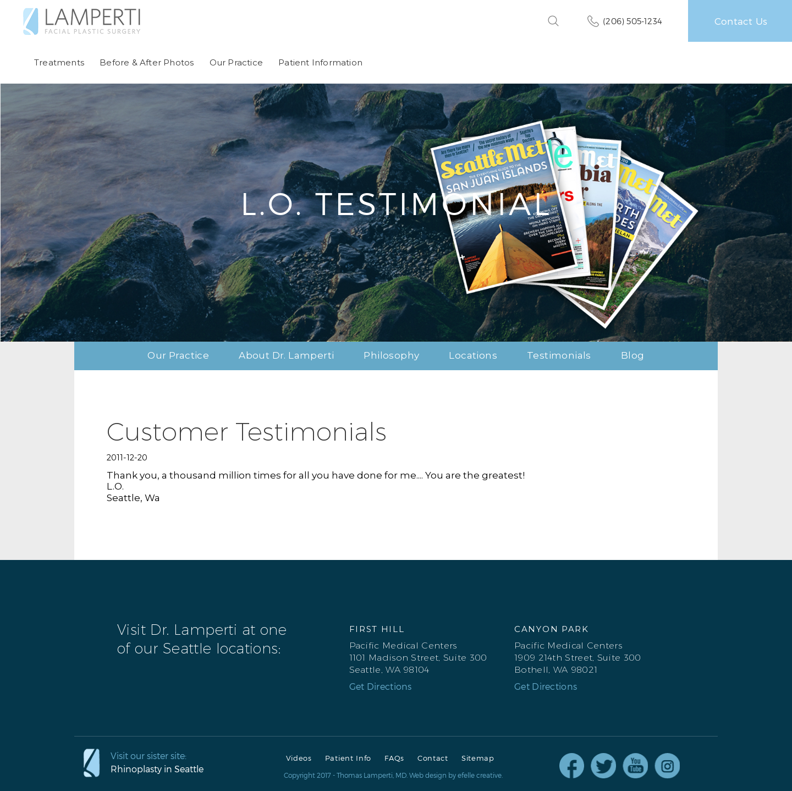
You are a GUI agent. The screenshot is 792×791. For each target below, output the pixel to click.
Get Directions (380, 686)
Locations (473, 355)
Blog (633, 355)
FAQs (394, 758)
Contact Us (740, 20)
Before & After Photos (147, 62)
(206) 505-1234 (632, 21)
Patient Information (320, 62)
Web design (428, 775)
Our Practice (235, 62)
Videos (299, 758)
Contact (432, 758)
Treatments (59, 62)
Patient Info (348, 758)
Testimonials (559, 355)
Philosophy (391, 355)
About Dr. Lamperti (286, 355)
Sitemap (477, 758)
